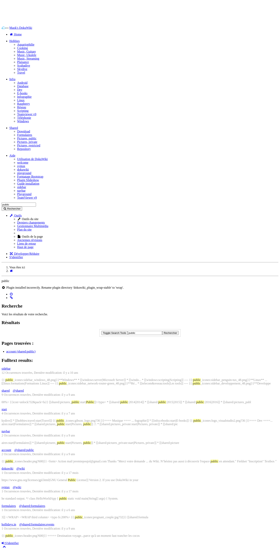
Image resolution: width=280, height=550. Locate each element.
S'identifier (16, 257)
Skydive (22, 69)
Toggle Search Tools (114, 332)
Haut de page (25, 247)
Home (15, 34)
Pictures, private (27, 142)
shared (6, 390)
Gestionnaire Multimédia (32, 226)
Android (22, 82)
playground (24, 173)
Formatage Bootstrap (30, 176)
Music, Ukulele (26, 55)
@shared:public (24, 450)
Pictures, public (27, 138)
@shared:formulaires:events (36, 524)
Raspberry (23, 103)
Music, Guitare (26, 51)
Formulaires (24, 135)
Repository (24, 149)
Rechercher (170, 332)
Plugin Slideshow (28, 180)
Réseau (21, 107)
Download (23, 131)
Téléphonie (24, 117)
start (4, 409)
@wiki (20, 468)
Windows (23, 121)
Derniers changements (31, 222)
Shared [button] (13, 128)
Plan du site (24, 229)
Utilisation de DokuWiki (32, 159)
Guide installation (28, 183)
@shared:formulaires (32, 506)
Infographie (24, 96)
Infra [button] (12, 79)
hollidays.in (9, 524)
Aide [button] (12, 155)
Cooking (22, 48)
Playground (24, 194)
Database (23, 86)
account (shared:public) (21, 351)
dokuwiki (23, 169)
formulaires (9, 506)
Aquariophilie (25, 44)
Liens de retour (26, 243)
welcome (22, 162)
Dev (19, 89)
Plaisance (23, 62)
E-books (22, 93)
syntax (21, 166)
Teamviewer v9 (26, 114)
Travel (21, 72)
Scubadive (23, 65)
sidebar (21, 187)
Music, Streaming (28, 58)
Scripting (23, 110)
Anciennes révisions (29, 240)
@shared (18, 390)
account (6, 450)
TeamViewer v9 (27, 197)
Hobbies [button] (14, 41)
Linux (20, 100)
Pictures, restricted (28, 145)
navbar (21, 190)
